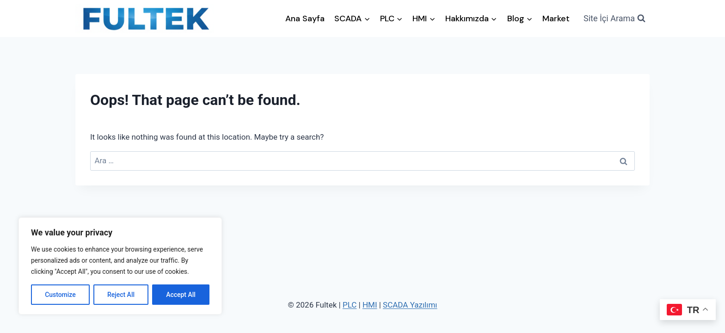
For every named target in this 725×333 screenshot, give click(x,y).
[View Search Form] (614, 19)
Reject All (121, 294)
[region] (120, 265)
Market (556, 18)
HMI (369, 304)
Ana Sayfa (305, 18)
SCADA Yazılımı (410, 304)
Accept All (181, 294)
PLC (349, 304)
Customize (60, 294)
